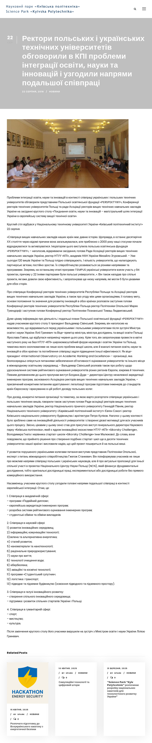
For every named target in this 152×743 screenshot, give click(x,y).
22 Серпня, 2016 (33, 91)
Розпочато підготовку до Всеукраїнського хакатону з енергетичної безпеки (26, 726)
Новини (54, 91)
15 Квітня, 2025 (19, 709)
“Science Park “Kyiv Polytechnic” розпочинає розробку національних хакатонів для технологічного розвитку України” (123, 689)
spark (21, 714)
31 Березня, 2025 (117, 668)
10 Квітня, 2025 (68, 668)
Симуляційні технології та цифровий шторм (74, 683)
